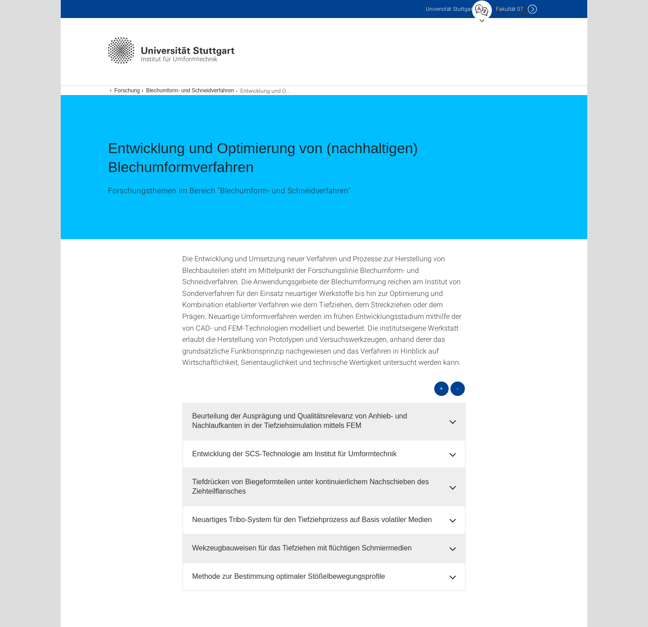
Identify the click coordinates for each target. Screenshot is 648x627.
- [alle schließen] (458, 388)
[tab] (324, 421)
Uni (450, 8)
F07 (509, 8)
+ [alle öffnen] (441, 388)
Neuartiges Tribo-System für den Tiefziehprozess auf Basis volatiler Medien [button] (312, 519)
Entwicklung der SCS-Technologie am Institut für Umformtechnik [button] (294, 454)
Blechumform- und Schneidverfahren (190, 90)
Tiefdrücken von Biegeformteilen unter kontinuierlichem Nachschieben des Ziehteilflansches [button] (310, 486)
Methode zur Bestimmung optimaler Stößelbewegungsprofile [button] (288, 576)
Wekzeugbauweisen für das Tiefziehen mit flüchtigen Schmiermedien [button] (302, 548)
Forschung (127, 90)
